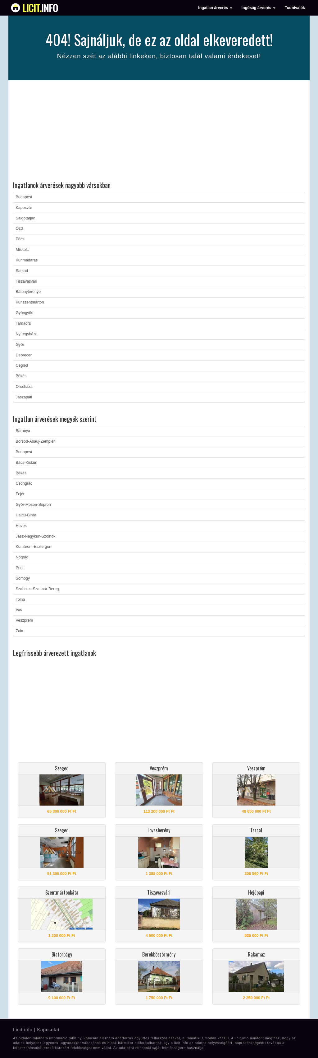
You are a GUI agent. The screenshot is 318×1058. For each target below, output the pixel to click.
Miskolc (22, 249)
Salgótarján (25, 218)
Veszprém (24, 620)
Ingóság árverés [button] (258, 8)
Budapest (24, 197)
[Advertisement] (159, 131)
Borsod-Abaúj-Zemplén (36, 441)
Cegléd (22, 365)
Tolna (20, 599)
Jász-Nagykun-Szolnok (36, 536)
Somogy (23, 578)
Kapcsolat (48, 1029)
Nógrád (22, 557)
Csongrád (24, 483)
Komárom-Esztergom (34, 546)
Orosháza (24, 386)
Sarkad (22, 271)
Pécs (20, 239)
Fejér (20, 494)
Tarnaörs (23, 323)
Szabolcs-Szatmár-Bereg (37, 589)
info (40, 8)
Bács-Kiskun (26, 462)
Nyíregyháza (27, 334)
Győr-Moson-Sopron (33, 504)
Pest (20, 568)
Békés (21, 376)
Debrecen (24, 355)
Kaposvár (24, 207)
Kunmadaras (27, 260)
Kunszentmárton (30, 302)
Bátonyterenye (28, 291)
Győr (20, 344)
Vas (19, 610)
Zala (19, 631)
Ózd (19, 228)
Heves (21, 526)
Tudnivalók (295, 8)
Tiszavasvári (26, 281)
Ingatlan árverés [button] (215, 8)
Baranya (23, 431)
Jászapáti (24, 397)
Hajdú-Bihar (26, 515)
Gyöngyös (24, 313)
